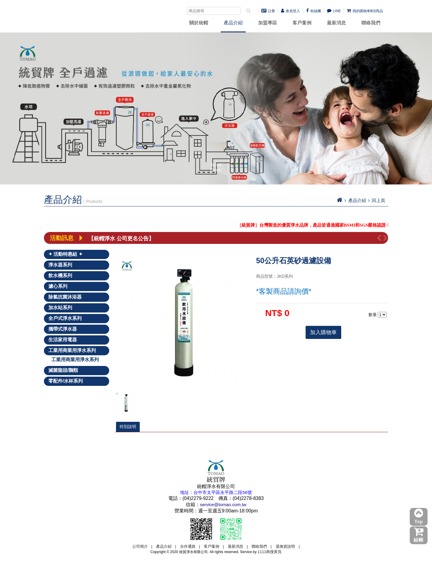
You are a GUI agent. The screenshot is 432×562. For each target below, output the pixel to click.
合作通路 (188, 546)
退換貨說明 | (288, 546)
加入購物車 (323, 332)
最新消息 (336, 22)
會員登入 (290, 11)
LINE (334, 11)
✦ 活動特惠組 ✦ (65, 254)
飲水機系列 (60, 275)
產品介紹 (233, 22)
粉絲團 (313, 11)
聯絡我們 (370, 22)
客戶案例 (302, 22)
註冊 (268, 11)
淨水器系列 (60, 264)
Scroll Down (216, 167)
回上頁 (378, 200)
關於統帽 (198, 22)
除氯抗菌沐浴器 (65, 296)
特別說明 (128, 426)
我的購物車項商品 (365, 11)
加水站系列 (60, 307)
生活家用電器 (62, 339)
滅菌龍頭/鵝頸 (63, 370)
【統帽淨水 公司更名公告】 (121, 238)
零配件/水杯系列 (65, 380)
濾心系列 (57, 286)
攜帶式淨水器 (62, 328)
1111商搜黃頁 (270, 552)
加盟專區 (267, 22)
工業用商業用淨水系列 (72, 350)
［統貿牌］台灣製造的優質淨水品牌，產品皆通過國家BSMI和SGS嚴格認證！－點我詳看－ (332, 225)
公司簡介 (140, 546)
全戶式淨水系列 (65, 318)
